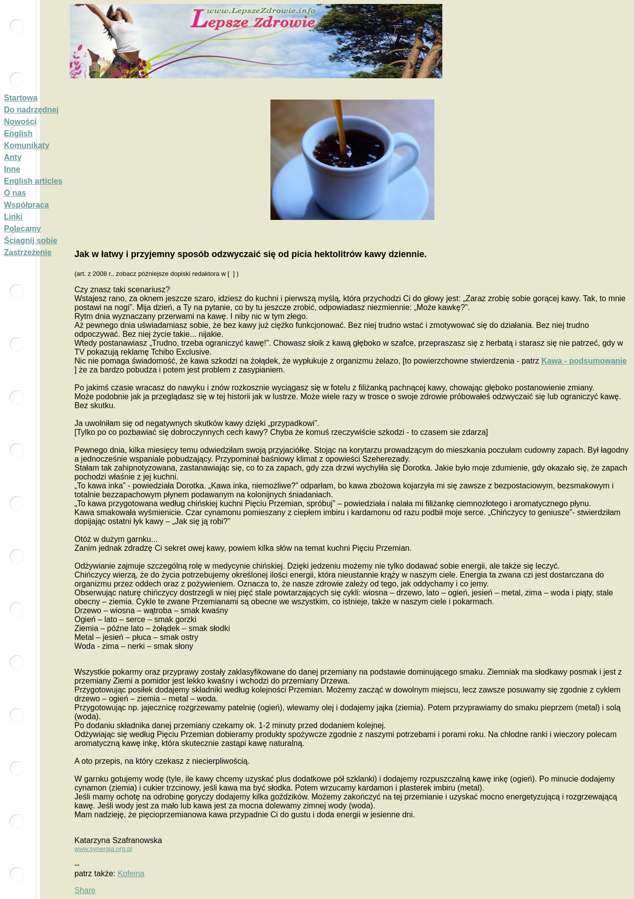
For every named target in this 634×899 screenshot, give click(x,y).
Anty (13, 157)
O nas (15, 193)
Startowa (21, 98)
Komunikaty (27, 145)
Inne (12, 169)
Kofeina (130, 873)
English (18, 133)
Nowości (20, 121)
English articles (33, 181)
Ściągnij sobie (30, 240)
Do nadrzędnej (31, 110)
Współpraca (26, 205)
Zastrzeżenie (28, 252)
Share (85, 890)
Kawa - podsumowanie (584, 361)
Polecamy (22, 228)
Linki (13, 216)
